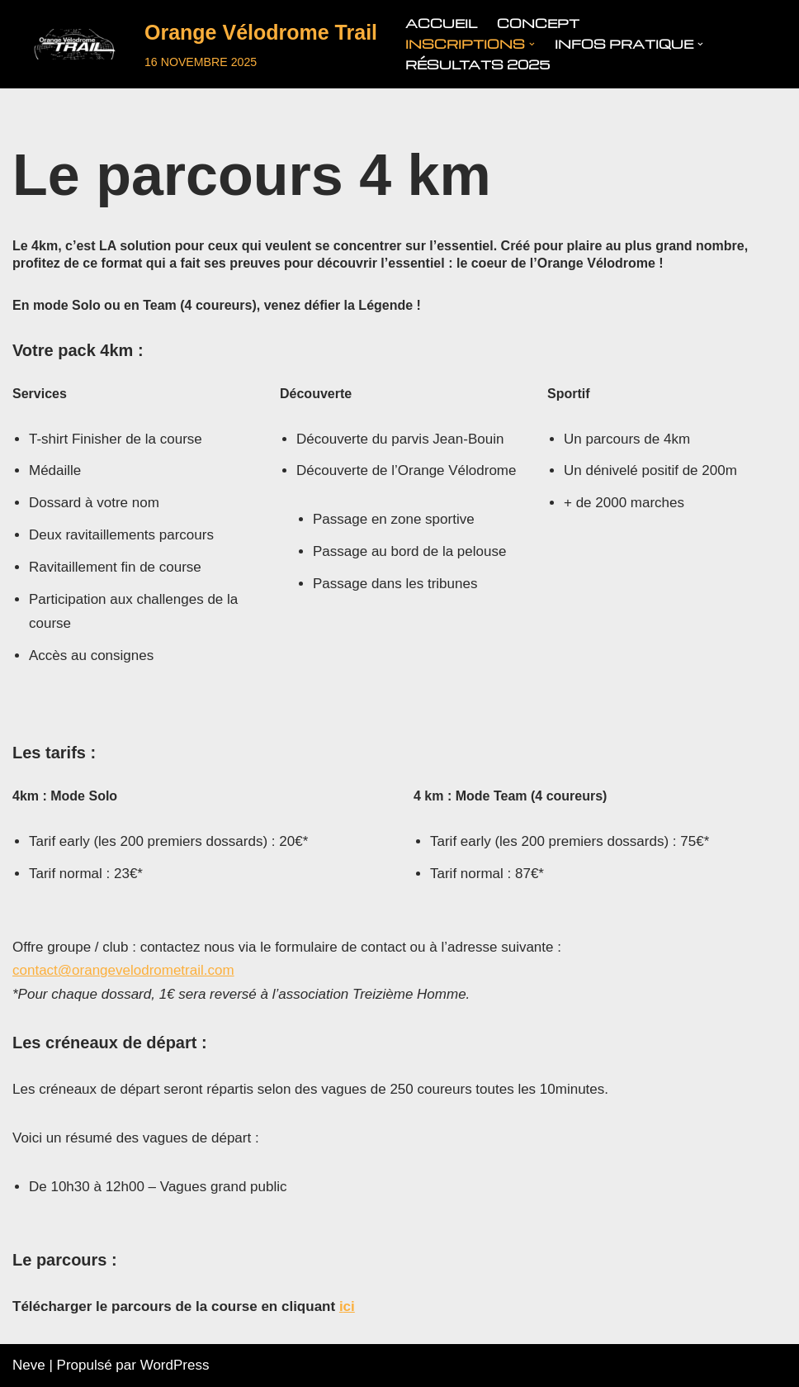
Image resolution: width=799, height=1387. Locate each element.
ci (349, 1306)
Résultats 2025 (477, 64)
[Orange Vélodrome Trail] (194, 44)
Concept (538, 23)
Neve (28, 1365)
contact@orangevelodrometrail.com (123, 970)
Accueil (441, 23)
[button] (532, 44)
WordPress (175, 1365)
